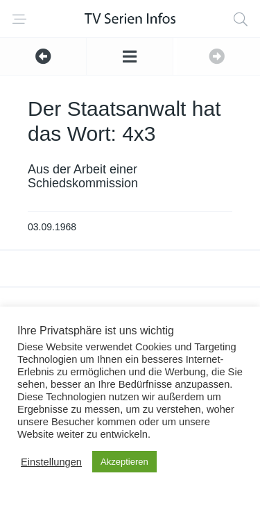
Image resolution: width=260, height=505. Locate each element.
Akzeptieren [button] (124, 461)
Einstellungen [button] (51, 462)
